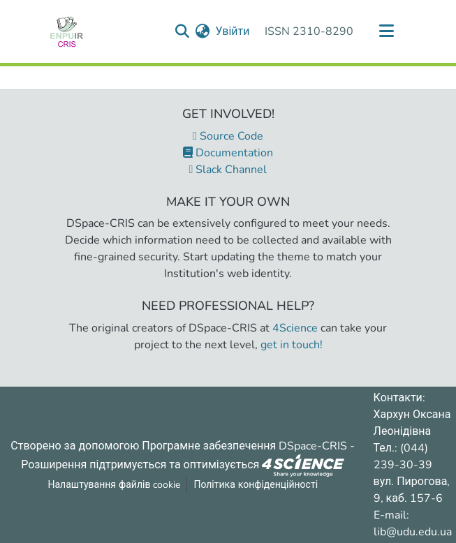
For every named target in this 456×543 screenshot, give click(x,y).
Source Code (228, 136)
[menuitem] (202, 31)
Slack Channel (228, 169)
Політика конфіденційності (255, 484)
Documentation (228, 153)
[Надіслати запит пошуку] (182, 31)
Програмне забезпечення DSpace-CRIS (244, 446)
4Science (295, 328)
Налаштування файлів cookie (114, 484)
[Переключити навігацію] (386, 31)
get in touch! (291, 344)
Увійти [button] (233, 31)
